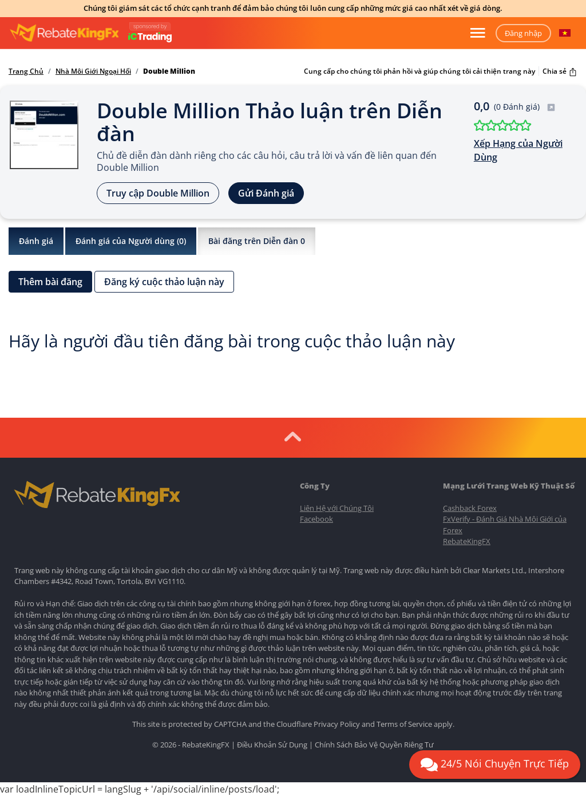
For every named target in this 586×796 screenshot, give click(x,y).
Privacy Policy (337, 724)
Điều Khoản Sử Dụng (272, 744)
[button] (565, 33)
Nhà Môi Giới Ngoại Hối (93, 71)
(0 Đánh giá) (525, 106)
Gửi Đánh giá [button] (266, 193)
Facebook (316, 519)
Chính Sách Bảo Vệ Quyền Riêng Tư (374, 744)
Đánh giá (36, 240)
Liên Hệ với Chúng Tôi (337, 508)
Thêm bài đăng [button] (50, 281)
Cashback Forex (470, 508)
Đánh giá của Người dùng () (131, 241)
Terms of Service (404, 724)
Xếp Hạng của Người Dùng (518, 150)
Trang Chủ (26, 71)
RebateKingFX (466, 541)
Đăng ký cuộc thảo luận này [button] (164, 281)
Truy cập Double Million (157, 193)
